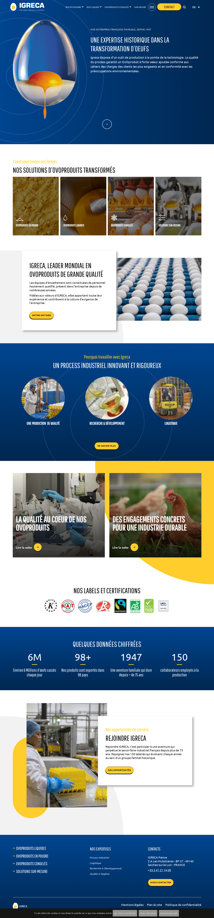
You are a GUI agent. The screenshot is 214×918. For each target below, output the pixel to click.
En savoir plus (107, 446)
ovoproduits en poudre (32, 855)
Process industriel (99, 857)
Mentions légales (132, 904)
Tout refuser (148, 913)
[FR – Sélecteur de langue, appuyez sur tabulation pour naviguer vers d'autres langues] (196, 7)
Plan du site (154, 904)
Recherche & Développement (106, 868)
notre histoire (41, 315)
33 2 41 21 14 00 (160, 870)
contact (169, 7)
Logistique (95, 863)
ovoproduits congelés (31, 863)
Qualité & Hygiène (100, 873)
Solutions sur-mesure (32, 871)
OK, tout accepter (125, 913)
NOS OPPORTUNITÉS (119, 770)
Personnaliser (169, 913)
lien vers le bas (107, 124)
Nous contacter (160, 882)
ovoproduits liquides (31, 848)
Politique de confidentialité (183, 904)
